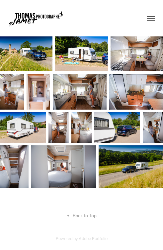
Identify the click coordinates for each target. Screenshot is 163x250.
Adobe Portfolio (93, 238)
